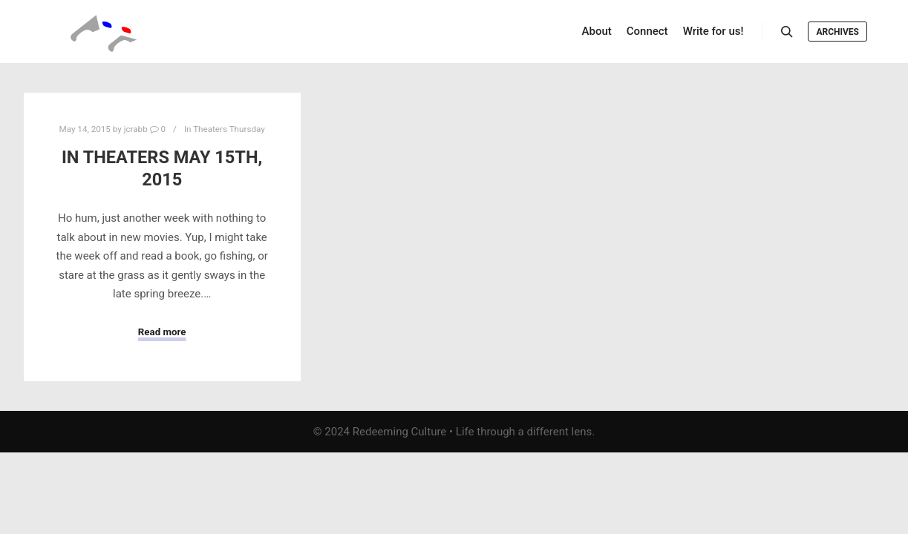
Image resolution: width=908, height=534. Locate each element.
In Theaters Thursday (224, 129)
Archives (837, 32)
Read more (162, 331)
